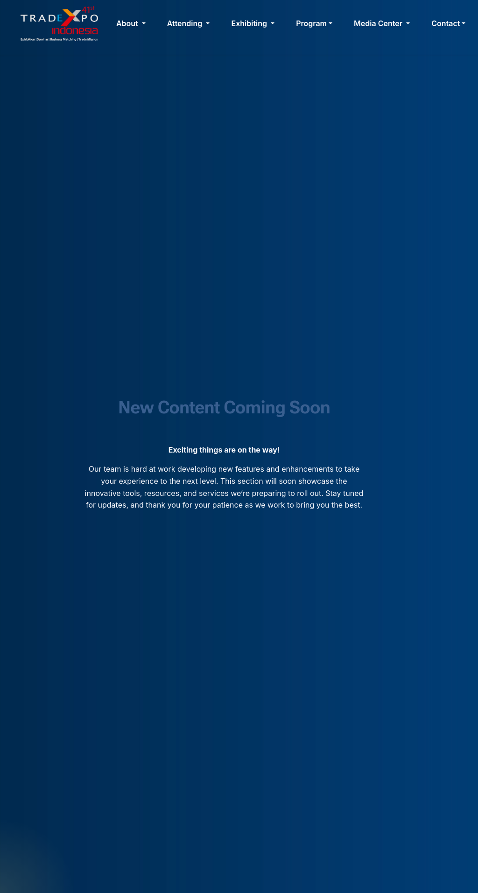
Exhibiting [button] (250, 23)
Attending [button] (185, 23)
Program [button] (311, 23)
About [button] (128, 23)
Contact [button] (445, 23)
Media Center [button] (379, 23)
